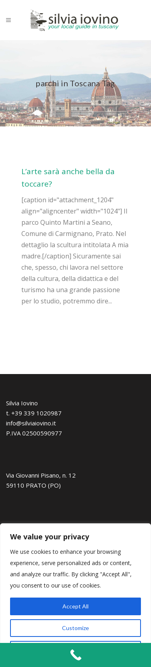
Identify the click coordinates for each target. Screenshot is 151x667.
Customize (75, 627)
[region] (75, 595)
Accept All (75, 606)
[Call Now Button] (75, 655)
